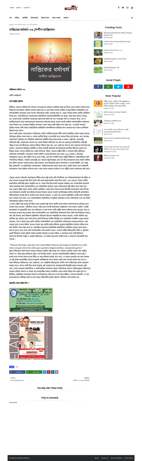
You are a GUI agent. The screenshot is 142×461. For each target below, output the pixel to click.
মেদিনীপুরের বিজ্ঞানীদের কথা (112, 121)
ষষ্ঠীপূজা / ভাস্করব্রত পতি (111, 156)
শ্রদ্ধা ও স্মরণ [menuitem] (56, 18)
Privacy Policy (129, 458)
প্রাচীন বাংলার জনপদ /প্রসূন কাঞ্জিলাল (115, 112)
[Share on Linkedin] (52, 372)
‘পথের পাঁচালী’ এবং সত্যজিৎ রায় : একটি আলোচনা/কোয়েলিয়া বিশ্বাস (116, 131)
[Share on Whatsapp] (34, 372)
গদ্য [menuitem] (10, 18)
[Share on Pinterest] (48, 372)
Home (12, 7)
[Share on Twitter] (44, 372)
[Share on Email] (56, 372)
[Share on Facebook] (17, 372)
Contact (27, 7)
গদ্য (15, 24)
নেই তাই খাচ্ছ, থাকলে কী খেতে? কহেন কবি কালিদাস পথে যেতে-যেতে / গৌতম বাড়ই (117, 148)
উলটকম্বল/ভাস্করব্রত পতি (111, 68)
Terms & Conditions (116, 458)
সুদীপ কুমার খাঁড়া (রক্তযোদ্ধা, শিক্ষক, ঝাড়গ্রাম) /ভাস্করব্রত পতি (118, 34)
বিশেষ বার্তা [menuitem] (34, 18)
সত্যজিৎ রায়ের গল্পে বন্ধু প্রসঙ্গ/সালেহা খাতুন (117, 41)
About (18, 7)
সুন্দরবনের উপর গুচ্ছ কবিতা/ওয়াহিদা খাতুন (117, 138)
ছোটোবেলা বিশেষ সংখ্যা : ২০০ (113, 50)
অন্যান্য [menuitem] (66, 18)
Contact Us (104, 458)
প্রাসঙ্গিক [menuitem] (25, 18)
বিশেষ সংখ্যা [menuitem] (45, 18)
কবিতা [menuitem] (17, 18)
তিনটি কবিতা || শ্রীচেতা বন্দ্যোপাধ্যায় (115, 59)
